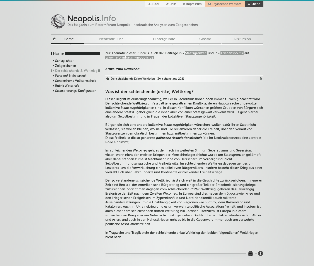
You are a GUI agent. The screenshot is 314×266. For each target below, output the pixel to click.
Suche (255, 4)
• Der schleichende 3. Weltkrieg (75, 70)
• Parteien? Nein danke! (69, 75)
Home (69, 39)
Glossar (205, 39)
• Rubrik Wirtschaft (66, 86)
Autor (155, 4)
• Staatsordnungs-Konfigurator (74, 91)
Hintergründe (164, 39)
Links (172, 4)
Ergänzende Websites (226, 4)
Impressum (194, 4)
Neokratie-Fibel (111, 39)
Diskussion (242, 39)
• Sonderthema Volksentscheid (74, 80)
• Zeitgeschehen (64, 65)
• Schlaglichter (63, 60)
